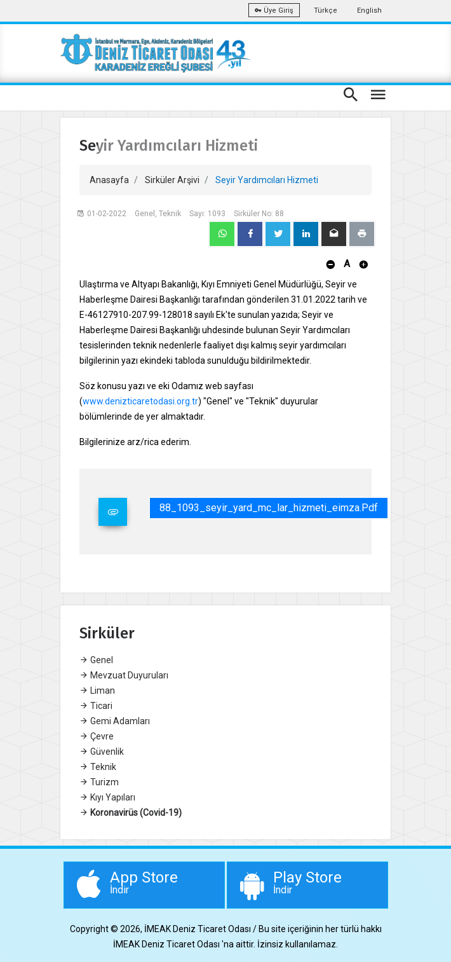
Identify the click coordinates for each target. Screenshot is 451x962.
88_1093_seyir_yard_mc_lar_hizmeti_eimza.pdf (268, 508)
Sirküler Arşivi (172, 180)
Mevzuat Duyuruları (123, 675)
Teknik (97, 767)
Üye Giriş (274, 10)
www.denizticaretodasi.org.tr (140, 401)
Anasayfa (109, 180)
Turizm (99, 782)
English (369, 10)
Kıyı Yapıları (107, 797)
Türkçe (325, 10)
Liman (97, 690)
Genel (96, 660)
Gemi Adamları (114, 721)
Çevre (96, 736)
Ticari (95, 706)
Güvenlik (101, 751)
